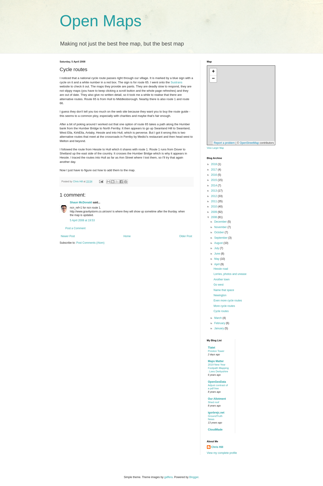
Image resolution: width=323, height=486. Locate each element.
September (221, 237)
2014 (214, 185)
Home (127, 236)
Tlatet (211, 347)
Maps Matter (216, 361)
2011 (214, 201)
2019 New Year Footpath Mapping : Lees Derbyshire (218, 368)
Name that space (223, 290)
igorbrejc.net (216, 412)
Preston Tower (216, 351)
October (219, 232)
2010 (214, 206)
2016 (214, 174)
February (220, 323)
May (217, 258)
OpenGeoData (217, 381)
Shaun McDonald (81, 202)
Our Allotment (217, 398)
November (220, 227)
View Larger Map (215, 148)
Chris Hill (217, 447)
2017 (214, 169)
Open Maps (101, 21)
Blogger (194, 477)
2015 (214, 180)
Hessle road (220, 268)
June (217, 253)
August (218, 243)
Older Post (185, 236)
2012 (214, 196)
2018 (214, 164)
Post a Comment (75, 228)
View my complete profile (222, 453)
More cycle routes (224, 306)
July (217, 248)
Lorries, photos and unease (229, 274)
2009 (214, 212)
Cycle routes (221, 311)
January (219, 328)
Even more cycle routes (227, 300)
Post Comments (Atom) (90, 242)
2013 (214, 190)
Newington (219, 295)
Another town (221, 279)
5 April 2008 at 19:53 (82, 220)
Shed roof (213, 402)
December (220, 221)
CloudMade (215, 429)
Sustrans (176, 82)
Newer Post (68, 236)
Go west (218, 284)
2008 (214, 217)
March (218, 318)
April (217, 264)
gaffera (168, 477)
